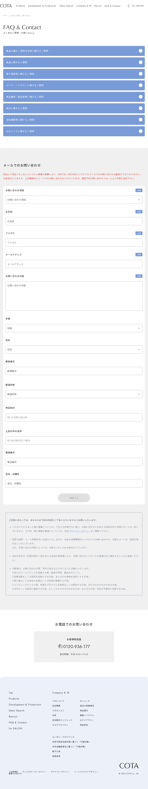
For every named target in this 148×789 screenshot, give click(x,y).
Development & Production (25, 704)
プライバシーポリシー (80, 530)
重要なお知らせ (15, 773)
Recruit (13, 716)
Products (14, 698)
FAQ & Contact (18, 722)
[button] (74, 200)
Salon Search (16, 710)
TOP (4, 15)
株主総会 (84, 725)
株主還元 (84, 710)
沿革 (54, 715)
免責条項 (56, 756)
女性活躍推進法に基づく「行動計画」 (69, 746)
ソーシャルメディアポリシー (86, 772)
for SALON (15, 728)
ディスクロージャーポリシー (34, 772)
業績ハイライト (87, 715)
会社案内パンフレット (62, 720)
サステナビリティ (60, 725)
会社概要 (56, 705)
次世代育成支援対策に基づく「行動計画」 (71, 741)
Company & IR (60, 692)
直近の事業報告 (87, 705)
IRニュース (84, 701)
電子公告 (56, 751)
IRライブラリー (87, 720)
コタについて (58, 701)
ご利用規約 (13, 772)
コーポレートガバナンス (63, 737)
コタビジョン (58, 710)
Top (11, 692)
